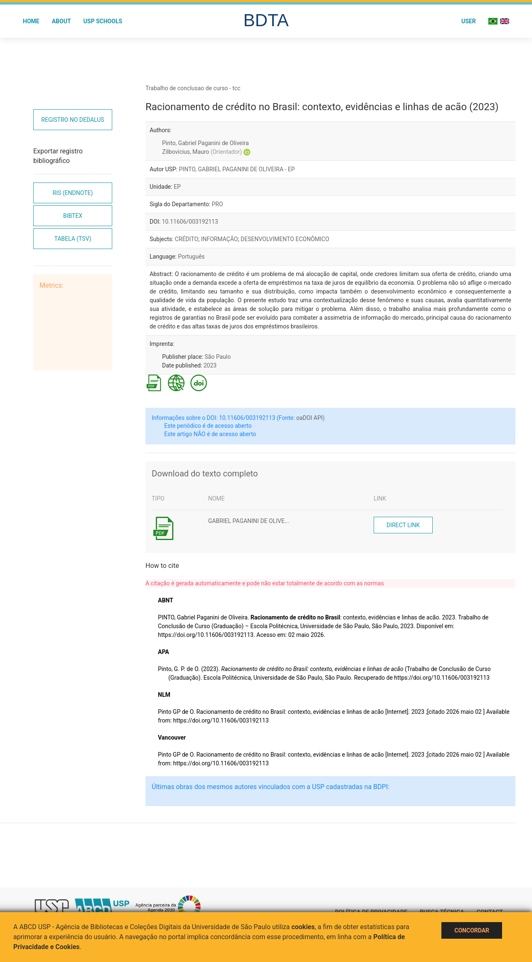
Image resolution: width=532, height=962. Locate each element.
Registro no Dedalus (72, 119)
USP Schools (103, 21)
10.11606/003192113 (190, 221)
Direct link (403, 525)
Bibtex (72, 215)
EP (177, 186)
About (61, 21)
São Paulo (217, 356)
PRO (217, 204)
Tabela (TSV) (72, 238)
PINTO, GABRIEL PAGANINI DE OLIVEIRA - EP (237, 169)
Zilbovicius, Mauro (202, 151)
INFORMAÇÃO (219, 239)
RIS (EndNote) (73, 193)
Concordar (471, 930)
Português (191, 256)
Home (31, 21)
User (468, 21)
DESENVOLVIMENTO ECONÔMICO (285, 239)
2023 (210, 365)
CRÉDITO (186, 239)
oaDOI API (309, 417)
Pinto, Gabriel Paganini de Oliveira (205, 143)
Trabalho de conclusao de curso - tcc (192, 88)
